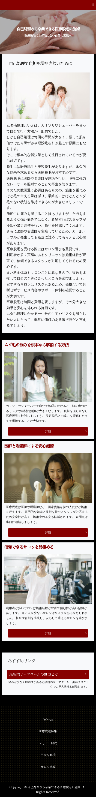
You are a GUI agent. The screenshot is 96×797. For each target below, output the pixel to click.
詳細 (48, 431)
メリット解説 (48, 743)
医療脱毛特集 (48, 731)
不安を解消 (48, 755)
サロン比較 (48, 767)
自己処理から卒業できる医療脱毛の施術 (48, 29)
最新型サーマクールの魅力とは (33, 674)
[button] (48, 5)
